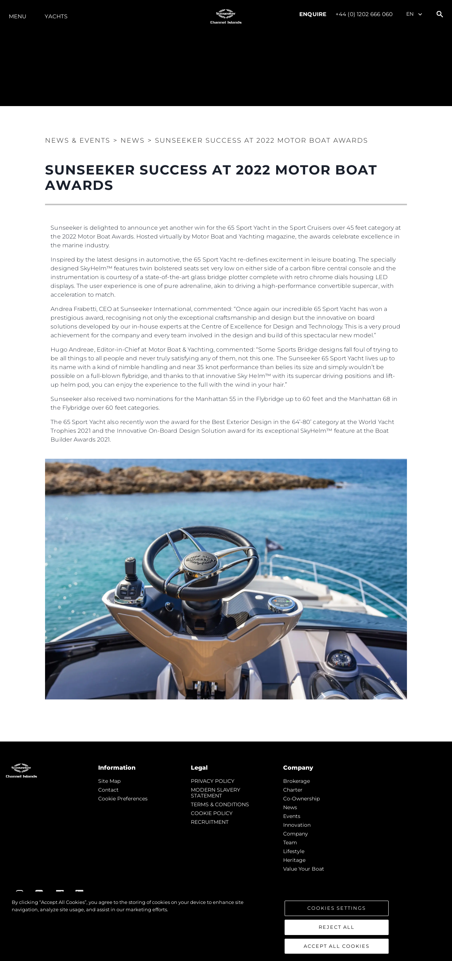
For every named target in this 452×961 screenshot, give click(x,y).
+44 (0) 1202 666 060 (364, 14)
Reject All (337, 931)
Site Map (109, 781)
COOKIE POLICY (212, 813)
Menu (17, 16)
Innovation (297, 825)
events (291, 816)
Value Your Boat (303, 869)
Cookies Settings (336, 912)
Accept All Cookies (337, 950)
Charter (293, 790)
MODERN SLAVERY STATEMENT (215, 793)
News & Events (77, 140)
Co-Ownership (301, 798)
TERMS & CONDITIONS (220, 804)
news (290, 807)
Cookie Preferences (123, 798)
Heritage (294, 860)
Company (295, 833)
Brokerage (296, 781)
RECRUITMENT (210, 822)
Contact (108, 790)
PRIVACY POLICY (212, 781)
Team (290, 842)
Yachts (56, 16)
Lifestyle (293, 851)
